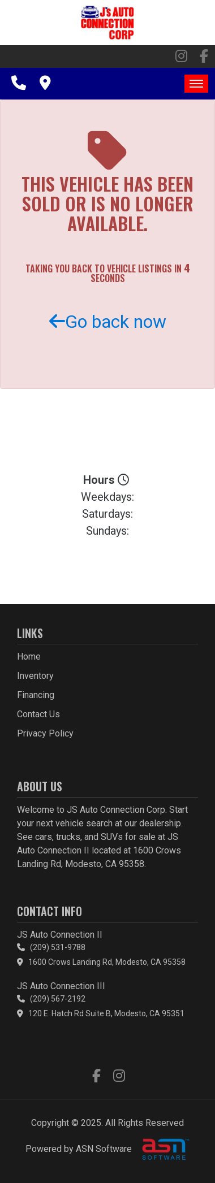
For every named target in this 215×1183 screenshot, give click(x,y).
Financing (35, 695)
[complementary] (181, 1149)
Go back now (107, 321)
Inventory (35, 675)
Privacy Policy (45, 733)
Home (29, 656)
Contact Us (38, 714)
